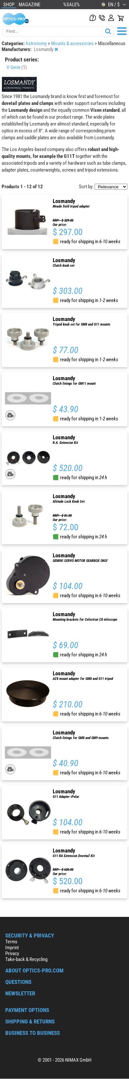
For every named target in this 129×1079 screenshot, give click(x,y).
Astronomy (37, 43)
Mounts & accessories (73, 43)
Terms (11, 942)
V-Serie (17, 67)
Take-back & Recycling (26, 959)
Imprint (12, 948)
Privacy (12, 953)
